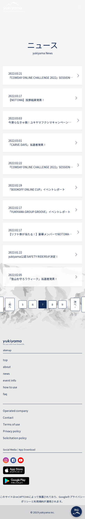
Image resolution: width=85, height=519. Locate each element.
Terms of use (11, 424)
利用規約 (39, 501)
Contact (8, 417)
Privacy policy (12, 431)
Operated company (15, 411)
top (5, 360)
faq (5, 394)
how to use (10, 387)
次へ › (75, 304)
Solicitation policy (15, 438)
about (7, 367)
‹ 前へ (10, 304)
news (6, 373)
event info (9, 380)
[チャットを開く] (76, 511)
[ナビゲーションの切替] (79, 7)
